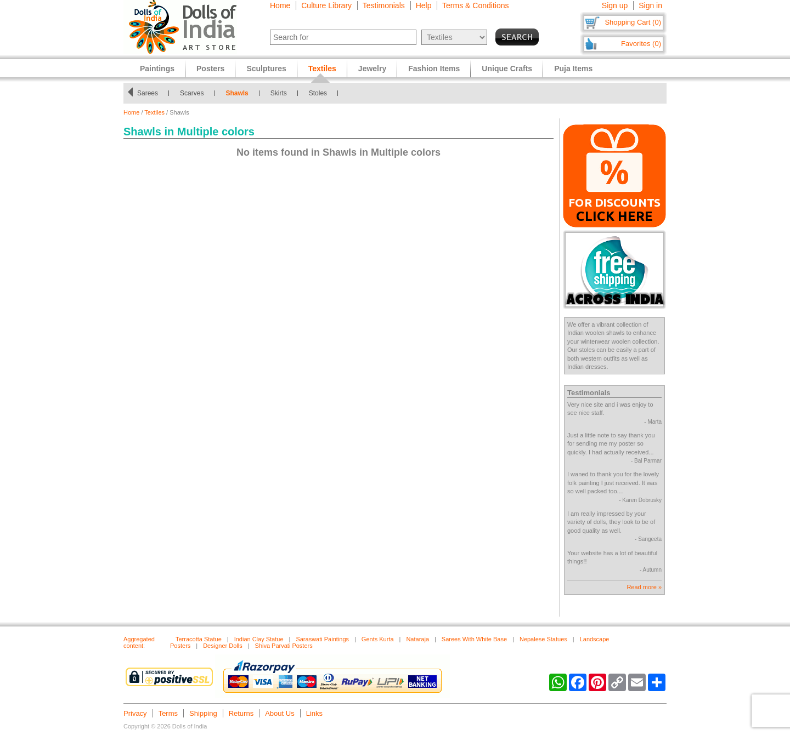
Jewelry (372, 68)
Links (314, 713)
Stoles (318, 93)
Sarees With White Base (474, 639)
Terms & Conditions (475, 5)
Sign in (650, 5)
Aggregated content (139, 642)
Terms (168, 713)
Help (424, 5)
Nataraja (417, 639)
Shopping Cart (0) (633, 22)
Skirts (278, 93)
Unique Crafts (507, 68)
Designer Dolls (222, 645)
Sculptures (266, 68)
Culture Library (326, 5)
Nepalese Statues (543, 639)
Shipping (203, 713)
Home (280, 5)
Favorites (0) (641, 43)
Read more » (644, 587)
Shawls (236, 93)
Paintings (157, 68)
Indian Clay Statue (259, 639)
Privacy (135, 713)
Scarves (192, 93)
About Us (279, 713)
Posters (210, 68)
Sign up (615, 5)
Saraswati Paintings (322, 639)
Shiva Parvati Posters (284, 645)
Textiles (154, 112)
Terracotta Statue (199, 639)
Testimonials (384, 5)
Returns (241, 713)
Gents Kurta (378, 639)
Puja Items (573, 68)
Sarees (147, 93)
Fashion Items (434, 68)
